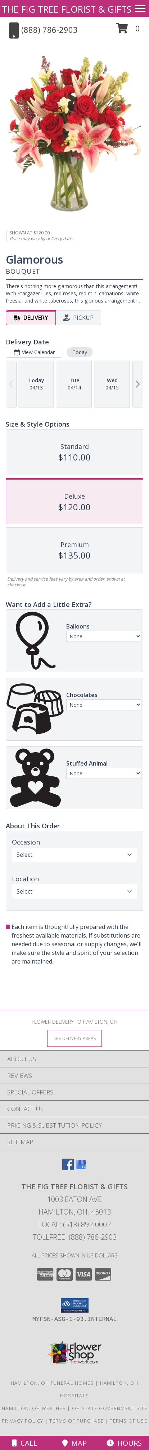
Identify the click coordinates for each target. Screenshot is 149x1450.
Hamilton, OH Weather (34, 1408)
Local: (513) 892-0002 (74, 1224)
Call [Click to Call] (24, 1443)
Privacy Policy (22, 1421)
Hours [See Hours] (124, 1443)
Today (79, 352)
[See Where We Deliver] (74, 1038)
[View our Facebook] (68, 1168)
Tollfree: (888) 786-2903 (75, 1237)
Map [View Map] (74, 1443)
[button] (128, 31)
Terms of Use (128, 1421)
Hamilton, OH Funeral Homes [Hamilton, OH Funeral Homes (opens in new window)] (52, 1383)
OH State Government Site (109, 1408)
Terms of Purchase (76, 1421)
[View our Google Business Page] (81, 1168)
